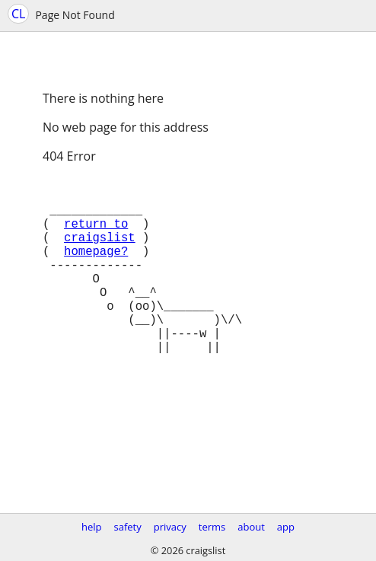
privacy (170, 527)
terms (212, 527)
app (286, 527)
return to (96, 235)
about (251, 527)
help (91, 527)
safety (128, 527)
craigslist (99, 252)
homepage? (96, 268)
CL (18, 13)
